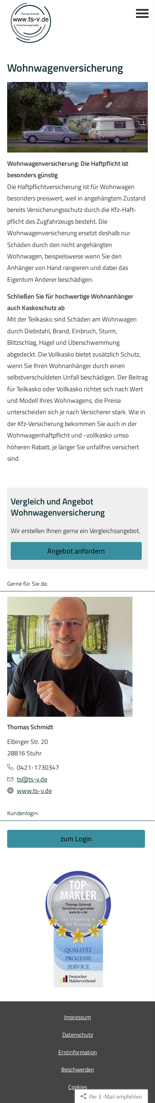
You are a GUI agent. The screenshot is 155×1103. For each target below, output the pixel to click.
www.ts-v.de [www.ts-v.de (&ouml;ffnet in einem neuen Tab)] (34, 790)
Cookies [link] (77, 1087)
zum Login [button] (76, 838)
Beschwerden (77, 1069)
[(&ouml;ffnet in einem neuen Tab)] (77, 929)
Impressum (77, 1017)
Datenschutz (77, 1034)
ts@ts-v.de (32, 779)
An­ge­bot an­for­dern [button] (76, 550)
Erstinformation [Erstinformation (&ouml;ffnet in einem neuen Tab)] (77, 1052)
